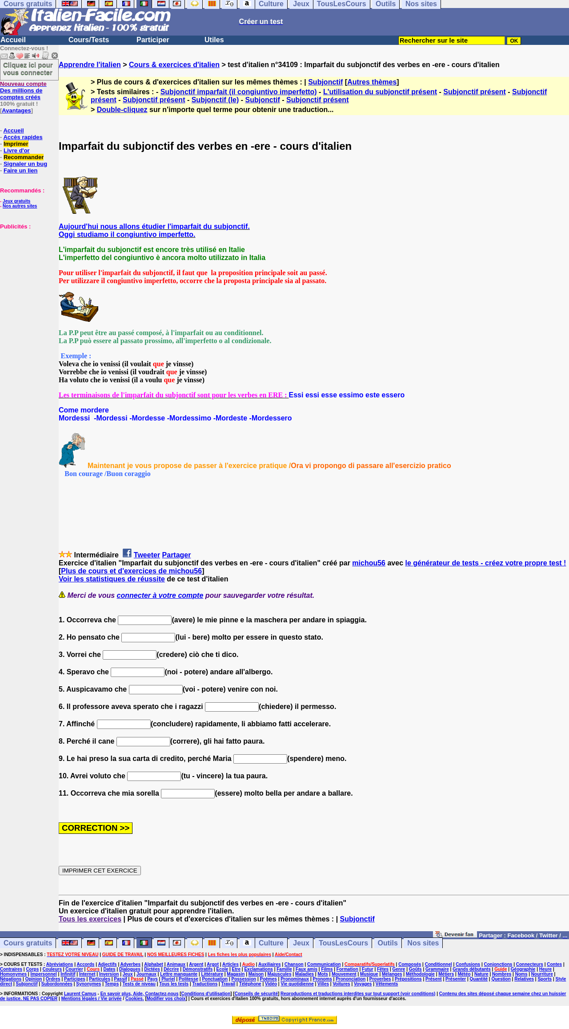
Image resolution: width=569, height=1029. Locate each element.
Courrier (74, 969)
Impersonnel (43, 974)
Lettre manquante (178, 974)
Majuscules (280, 974)
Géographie (523, 969)
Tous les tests (173, 983)
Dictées (152, 969)
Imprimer (16, 143)
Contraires (11, 969)
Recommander (24, 157)
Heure (545, 969)
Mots (322, 974)
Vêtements (387, 983)
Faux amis (306, 969)
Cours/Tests (88, 40)
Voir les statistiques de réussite (112, 579)
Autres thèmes (372, 82)
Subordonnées (56, 983)
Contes (554, 964)
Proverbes (380, 979)
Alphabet (153, 964)
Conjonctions (498, 964)
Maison (256, 974)
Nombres (501, 974)
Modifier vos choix (166, 998)
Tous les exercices (90, 919)
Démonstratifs (197, 969)
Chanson (294, 964)
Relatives (524, 979)
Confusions (468, 964)
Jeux (301, 943)
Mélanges (392, 974)
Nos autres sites (20, 206)
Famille (284, 969)
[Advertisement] (26, 274)
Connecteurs (529, 964)
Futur (367, 969)
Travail (228, 983)
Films (327, 969)
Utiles (214, 40)
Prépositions (408, 979)
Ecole (222, 969)
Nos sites (423, 943)
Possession (244, 979)
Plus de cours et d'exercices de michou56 (131, 571)
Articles (230, 964)
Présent (433, 979)
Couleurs (52, 969)
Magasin (235, 974)
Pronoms (322, 979)
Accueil (13, 40)
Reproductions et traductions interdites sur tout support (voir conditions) (357, 993)
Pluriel (168, 979)
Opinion (33, 979)
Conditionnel (438, 964)
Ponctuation (215, 979)
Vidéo (271, 983)
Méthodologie (420, 974)
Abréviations (59, 964)
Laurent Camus (80, 993)
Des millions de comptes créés (23, 90)
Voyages (363, 983)
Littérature (212, 974)
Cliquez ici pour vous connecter (28, 68)
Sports (544, 979)
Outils (388, 943)
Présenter (455, 979)
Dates (109, 969)
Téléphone (250, 983)
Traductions (205, 983)
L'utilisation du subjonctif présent (380, 92)
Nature (481, 974)
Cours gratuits (28, 943)
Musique (369, 974)
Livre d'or (17, 150)
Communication (324, 964)
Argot (213, 964)
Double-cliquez (122, 109)
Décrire (171, 969)
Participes (74, 979)
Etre (236, 969)
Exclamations (258, 969)
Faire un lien (21, 170)
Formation (347, 969)
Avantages (16, 110)
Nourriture (542, 974)
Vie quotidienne (296, 983)
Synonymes (88, 983)
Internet (87, 974)
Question (500, 979)
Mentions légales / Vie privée (91, 998)
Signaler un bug (25, 163)
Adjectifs (107, 964)
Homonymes (13, 974)
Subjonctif (325, 82)
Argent (196, 964)
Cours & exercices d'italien (174, 64)
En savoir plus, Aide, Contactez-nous (139, 993)
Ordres (53, 979)
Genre (399, 969)
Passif (120, 979)
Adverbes (130, 964)
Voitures (341, 983)
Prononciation (350, 979)
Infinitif (67, 974)
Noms (521, 974)
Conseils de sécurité (256, 993)
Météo (464, 974)
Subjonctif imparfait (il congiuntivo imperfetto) (238, 92)
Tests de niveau (139, 983)
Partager (176, 555)
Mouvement (344, 974)
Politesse (188, 979)
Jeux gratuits (16, 201)
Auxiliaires (269, 964)
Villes (323, 983)
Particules (99, 979)
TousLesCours (343, 943)
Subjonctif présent (474, 92)
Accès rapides (22, 137)
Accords (85, 964)
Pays (152, 979)
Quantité (479, 979)
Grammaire (437, 969)
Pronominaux (294, 979)
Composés (409, 964)
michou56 (368, 563)
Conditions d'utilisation (206, 993)
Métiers (446, 974)
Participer (152, 40)
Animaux (176, 964)
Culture (271, 943)
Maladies (304, 974)
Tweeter (147, 555)
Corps (32, 969)
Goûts (415, 969)
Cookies (134, 998)
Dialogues (129, 969)
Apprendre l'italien (90, 64)
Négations (10, 979)
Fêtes (383, 969)
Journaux (146, 974)
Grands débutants (472, 969)
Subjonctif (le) (215, 100)
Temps (112, 983)
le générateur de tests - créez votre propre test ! (485, 563)
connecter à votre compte (160, 595)
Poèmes (268, 979)
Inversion (109, 974)
